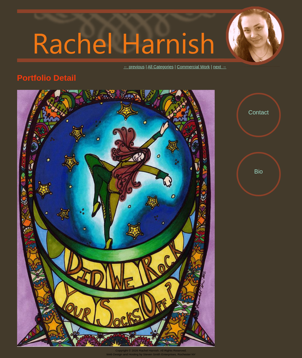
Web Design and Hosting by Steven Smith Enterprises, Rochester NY (151, 354)
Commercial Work (193, 66)
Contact (258, 112)
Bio (258, 171)
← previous (134, 66)
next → (219, 66)
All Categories (161, 66)
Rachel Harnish (151, 36)
